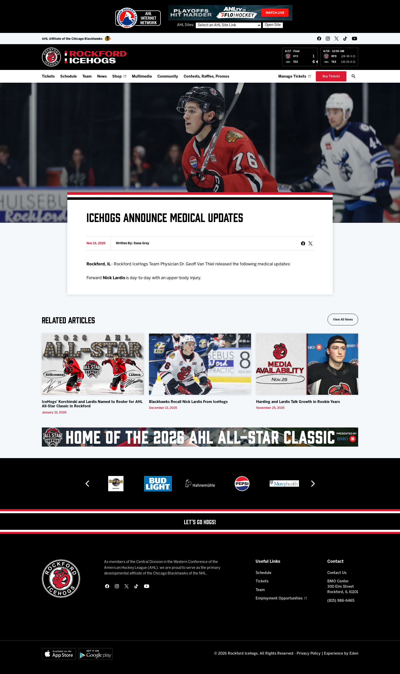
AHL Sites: (186, 25)
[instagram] (328, 38)
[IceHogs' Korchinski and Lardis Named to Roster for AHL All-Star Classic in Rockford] (93, 364)
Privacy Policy (309, 653)
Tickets (48, 76)
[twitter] (336, 38)
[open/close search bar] (353, 76)
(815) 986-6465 (340, 601)
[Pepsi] (242, 483)
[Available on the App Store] (59, 654)
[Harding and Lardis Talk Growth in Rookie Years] (307, 364)
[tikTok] (345, 38)
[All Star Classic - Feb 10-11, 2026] (200, 436)
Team (87, 76)
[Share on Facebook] (303, 243)
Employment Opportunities (281, 598)
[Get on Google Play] (96, 654)
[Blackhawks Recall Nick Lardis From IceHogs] (200, 364)
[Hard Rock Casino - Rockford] (115, 483)
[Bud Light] (157, 483)
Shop (119, 76)
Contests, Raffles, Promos (206, 76)
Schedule (68, 76)
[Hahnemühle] (200, 483)
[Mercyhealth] (284, 483)
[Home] (84, 57)
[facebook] (319, 38)
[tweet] (310, 243)
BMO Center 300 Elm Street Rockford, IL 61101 (342, 587)
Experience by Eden (341, 653)
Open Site (273, 25)
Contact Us (336, 573)
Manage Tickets (294, 76)
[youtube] (354, 38)
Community (167, 76)
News (102, 76)
